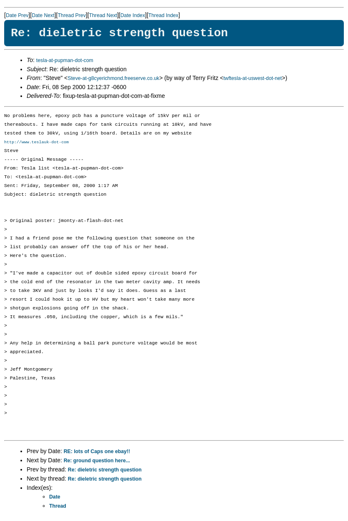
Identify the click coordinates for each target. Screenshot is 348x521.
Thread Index (163, 15)
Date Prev (17, 15)
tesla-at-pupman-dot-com (64, 60)
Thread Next (103, 15)
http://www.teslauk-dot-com (36, 142)
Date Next (43, 15)
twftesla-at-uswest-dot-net (252, 78)
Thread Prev (71, 15)
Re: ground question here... (97, 461)
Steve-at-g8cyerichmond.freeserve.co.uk (113, 78)
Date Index (132, 15)
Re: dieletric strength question (105, 470)
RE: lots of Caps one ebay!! (97, 452)
